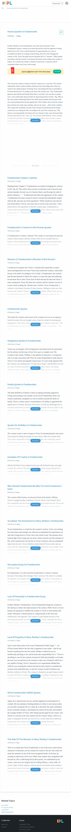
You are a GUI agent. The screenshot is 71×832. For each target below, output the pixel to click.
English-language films (7, 798)
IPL (2, 8)
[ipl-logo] (9, 4)
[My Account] (67, 3)
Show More (35, 107)
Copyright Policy (24, 811)
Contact (4, 813)
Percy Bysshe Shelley (7, 793)
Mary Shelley (4, 791)
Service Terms (24, 821)
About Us (4, 811)
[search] (62, 3)
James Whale (5, 796)
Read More (35, 197)
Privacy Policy (23, 818)
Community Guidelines (27, 813)
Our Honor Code (25, 816)
